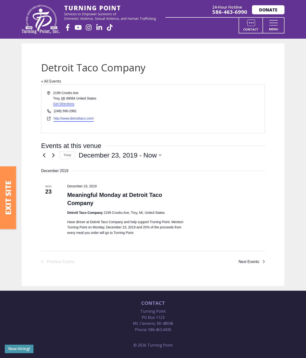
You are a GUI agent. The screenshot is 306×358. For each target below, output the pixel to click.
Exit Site (8, 198)
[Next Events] (53, 155)
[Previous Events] (44, 155)
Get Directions (63, 104)
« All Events (51, 81)
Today (67, 155)
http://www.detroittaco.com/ (74, 118)
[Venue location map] (208, 108)
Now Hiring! (19, 348)
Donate (268, 10)
